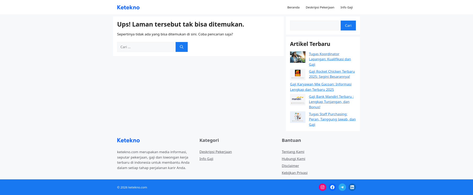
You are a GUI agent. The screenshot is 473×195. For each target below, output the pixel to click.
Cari (348, 25)
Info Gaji (346, 7)
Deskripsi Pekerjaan (320, 7)
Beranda (293, 7)
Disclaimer (290, 165)
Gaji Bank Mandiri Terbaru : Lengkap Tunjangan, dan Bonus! (331, 101)
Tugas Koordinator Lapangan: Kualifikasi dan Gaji (330, 59)
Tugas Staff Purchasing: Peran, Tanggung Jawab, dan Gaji (332, 119)
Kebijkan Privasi (295, 172)
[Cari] (182, 47)
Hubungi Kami (293, 158)
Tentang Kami (293, 151)
